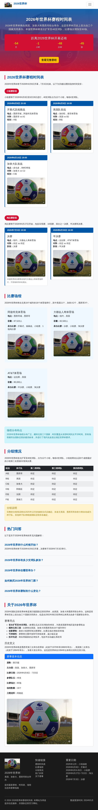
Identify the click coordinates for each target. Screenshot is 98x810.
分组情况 (39, 770)
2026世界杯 (16, 4)
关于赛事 (39, 776)
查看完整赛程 (49, 60)
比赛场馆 (39, 767)
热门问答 (39, 773)
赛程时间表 (40, 764)
